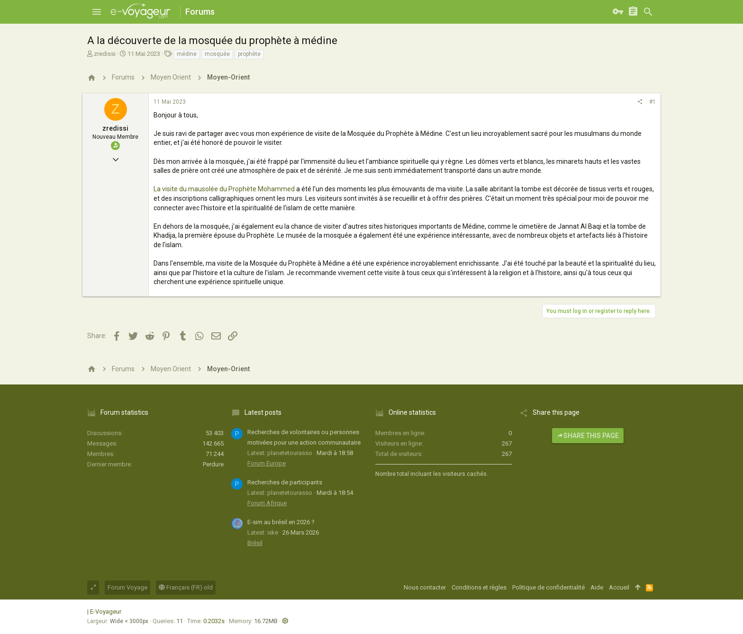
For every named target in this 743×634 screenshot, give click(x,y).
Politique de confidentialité (548, 587)
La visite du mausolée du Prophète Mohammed (224, 189)
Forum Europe (266, 463)
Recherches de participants (284, 482)
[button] (96, 12)
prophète (249, 54)
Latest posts (263, 412)
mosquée (217, 54)
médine (187, 54)
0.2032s (214, 621)
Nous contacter (425, 587)
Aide (596, 587)
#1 (652, 101)
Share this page (588, 435)
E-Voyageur (105, 611)
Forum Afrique (267, 503)
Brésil (255, 542)
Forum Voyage (127, 587)
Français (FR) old (186, 587)
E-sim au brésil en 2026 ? (281, 522)
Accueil (619, 587)
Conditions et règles (479, 587)
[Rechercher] (648, 11)
